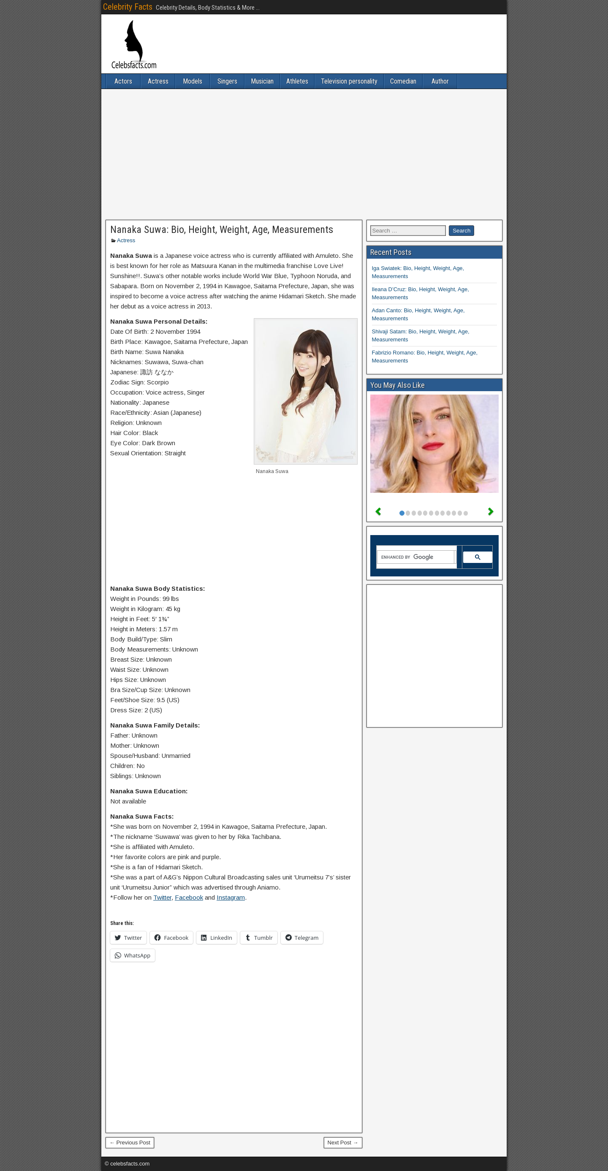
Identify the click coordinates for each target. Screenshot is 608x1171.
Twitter (162, 897)
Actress (158, 81)
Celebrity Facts (127, 7)
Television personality (349, 81)
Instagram (231, 897)
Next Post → (343, 1142)
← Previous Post (129, 1142)
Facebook (189, 897)
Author (440, 81)
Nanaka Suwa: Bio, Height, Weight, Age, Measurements (221, 229)
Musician (262, 81)
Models (192, 81)
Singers (227, 81)
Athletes (297, 81)
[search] (416, 557)
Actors (123, 81)
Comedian (403, 81)
